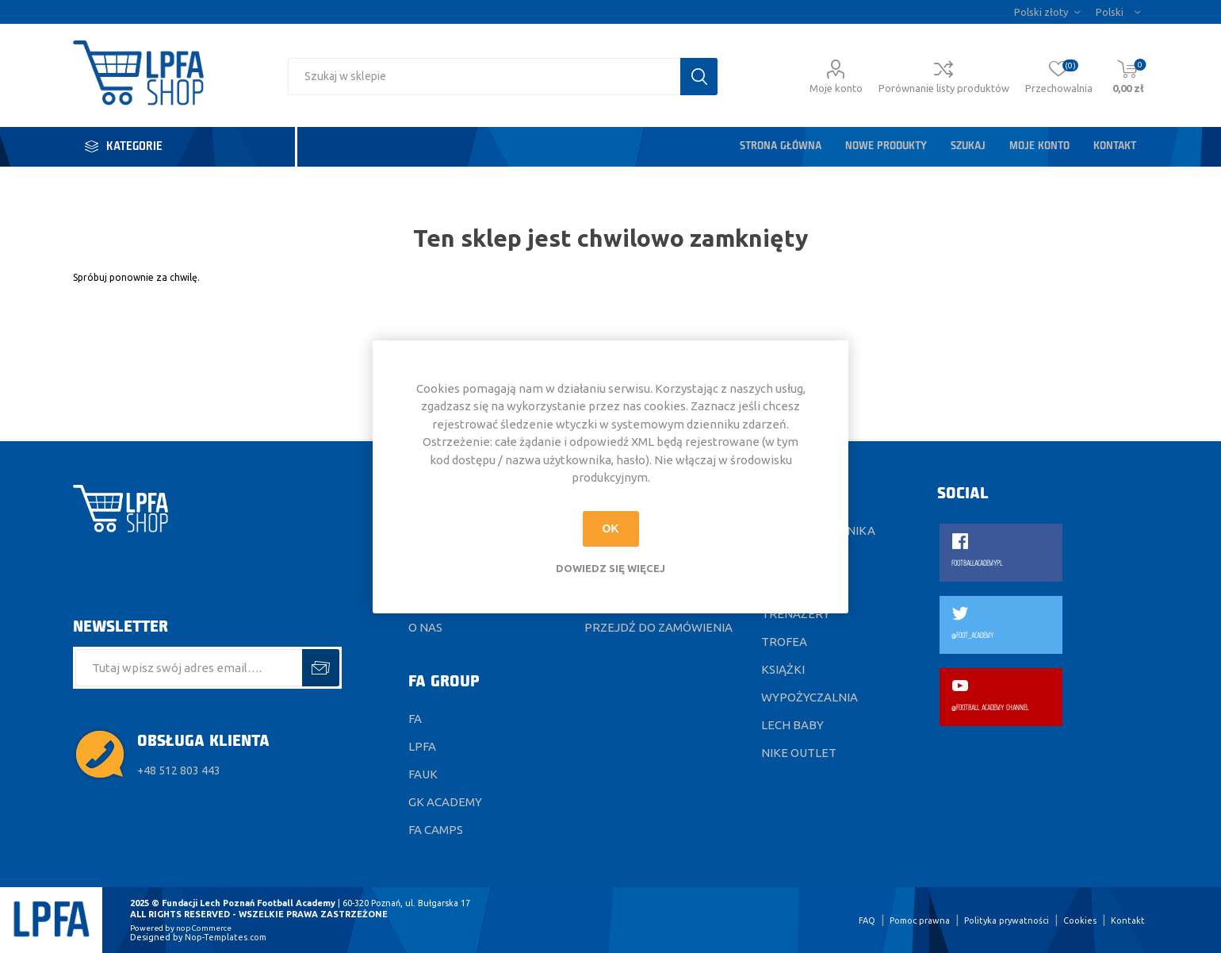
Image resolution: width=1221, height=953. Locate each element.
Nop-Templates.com (225, 937)
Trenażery (795, 614)
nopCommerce (204, 928)
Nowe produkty (886, 146)
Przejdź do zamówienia (658, 627)
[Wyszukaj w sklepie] (484, 76)
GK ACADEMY (445, 802)
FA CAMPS (435, 829)
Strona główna (780, 146)
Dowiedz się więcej (610, 568)
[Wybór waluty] (1047, 12)
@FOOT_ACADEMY (972, 636)
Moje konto (836, 88)
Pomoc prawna (920, 920)
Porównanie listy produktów (943, 88)
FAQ (867, 920)
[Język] (1118, 12)
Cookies (1080, 920)
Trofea (784, 641)
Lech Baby (792, 725)
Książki (783, 669)
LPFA (422, 746)
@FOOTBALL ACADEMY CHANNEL (989, 708)
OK (611, 528)
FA (415, 718)
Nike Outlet (798, 752)
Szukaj (968, 146)
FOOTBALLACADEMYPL (976, 563)
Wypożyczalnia (809, 697)
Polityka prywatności (1006, 920)
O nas (425, 627)
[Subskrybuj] (188, 667)
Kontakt (1114, 146)
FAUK (423, 774)
